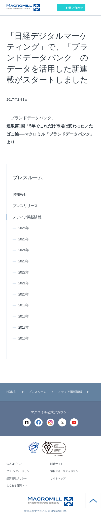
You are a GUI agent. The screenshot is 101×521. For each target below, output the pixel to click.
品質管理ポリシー (17, 478)
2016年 (23, 338)
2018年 (23, 316)
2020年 (23, 294)
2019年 (23, 305)
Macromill (23, 7)
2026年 (23, 228)
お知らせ (20, 194)
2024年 (23, 250)
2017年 (23, 327)
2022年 (23, 272)
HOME (11, 392)
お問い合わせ (74, 7)
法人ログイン (14, 463)
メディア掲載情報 (27, 217)
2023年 (23, 261)
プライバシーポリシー (19, 471)
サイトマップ (57, 478)
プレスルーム (28, 177)
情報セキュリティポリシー (65, 471)
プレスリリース (25, 205)
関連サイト (56, 463)
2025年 (23, 239)
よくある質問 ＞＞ (17, 485)
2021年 (23, 283)
